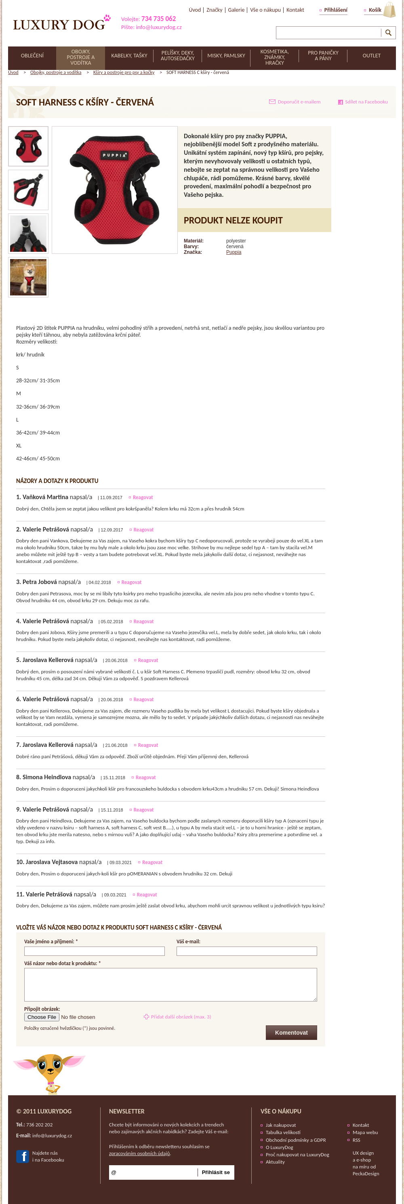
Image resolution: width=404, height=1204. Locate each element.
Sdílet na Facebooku (366, 102)
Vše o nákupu (281, 1111)
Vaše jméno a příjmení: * (51, 942)
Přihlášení (335, 9)
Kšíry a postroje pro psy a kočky (124, 72)
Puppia (233, 252)
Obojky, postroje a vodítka (55, 72)
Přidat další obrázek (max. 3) (181, 1016)
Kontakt (361, 1125)
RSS (356, 1140)
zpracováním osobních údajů (139, 1153)
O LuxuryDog (279, 1147)
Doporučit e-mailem (299, 102)
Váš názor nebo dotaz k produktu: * (62, 963)
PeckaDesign (366, 1173)
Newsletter (127, 1111)
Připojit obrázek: (42, 1009)
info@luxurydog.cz (159, 27)
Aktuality (275, 1162)
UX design (363, 1153)
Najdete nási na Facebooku (48, 1156)
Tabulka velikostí (283, 1132)
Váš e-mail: (188, 942)
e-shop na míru (362, 1163)
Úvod (13, 72)
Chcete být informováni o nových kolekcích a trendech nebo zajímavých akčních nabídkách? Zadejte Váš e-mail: (169, 1128)
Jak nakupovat (281, 1125)
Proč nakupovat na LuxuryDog (297, 1154)
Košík (375, 9)
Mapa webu (365, 1132)
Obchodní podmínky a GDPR (296, 1140)
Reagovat (143, 497)
